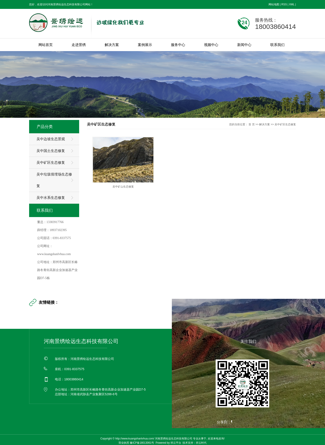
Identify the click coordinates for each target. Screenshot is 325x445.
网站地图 (274, 4)
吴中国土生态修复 (50, 151)
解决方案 (112, 45)
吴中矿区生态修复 (50, 162)
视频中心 (211, 45)
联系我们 (277, 45)
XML (291, 4)
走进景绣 (79, 45)
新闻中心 (244, 45)
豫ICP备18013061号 (142, 442)
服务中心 (178, 45)
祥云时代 (201, 442)
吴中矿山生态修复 (123, 186)
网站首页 (45, 45)
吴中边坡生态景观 (50, 139)
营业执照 (123, 442)
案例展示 (145, 45)
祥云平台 (176, 442)
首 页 (252, 124)
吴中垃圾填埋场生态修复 (54, 180)
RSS (284, 4)
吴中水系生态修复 (50, 198)
